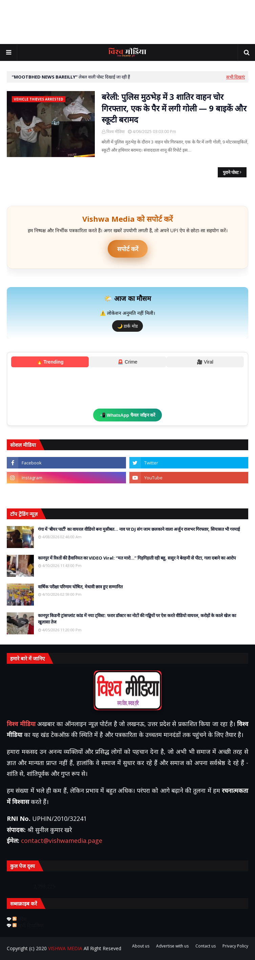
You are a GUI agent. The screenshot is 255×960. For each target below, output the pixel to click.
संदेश (20, 919)
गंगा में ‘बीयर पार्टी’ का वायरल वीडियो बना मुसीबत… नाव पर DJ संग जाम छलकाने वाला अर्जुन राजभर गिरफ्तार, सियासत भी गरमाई (139, 529)
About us (140, 946)
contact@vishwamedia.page (61, 840)
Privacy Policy (235, 946)
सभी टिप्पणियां (28, 925)
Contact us (205, 946)
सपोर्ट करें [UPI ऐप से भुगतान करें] (127, 249)
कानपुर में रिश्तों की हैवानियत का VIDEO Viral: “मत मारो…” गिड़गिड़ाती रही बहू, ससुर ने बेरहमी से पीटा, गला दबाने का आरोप (137, 558)
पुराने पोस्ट (231, 172)
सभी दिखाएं (235, 77)
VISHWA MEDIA (65, 948)
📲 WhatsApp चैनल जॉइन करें (127, 415)
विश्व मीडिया (115, 131)
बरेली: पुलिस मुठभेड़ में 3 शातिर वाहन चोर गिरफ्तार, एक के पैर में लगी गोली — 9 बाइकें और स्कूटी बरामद (174, 108)
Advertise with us (172, 946)
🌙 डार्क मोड (127, 326)
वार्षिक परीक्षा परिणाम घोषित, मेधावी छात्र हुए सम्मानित (80, 587)
